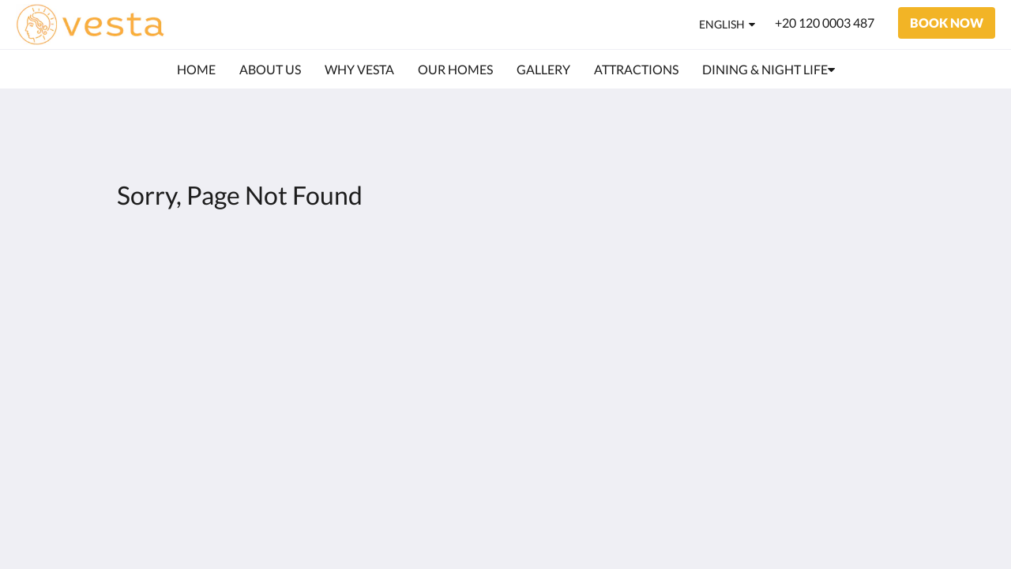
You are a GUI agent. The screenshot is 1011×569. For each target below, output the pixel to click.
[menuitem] (196, 69)
